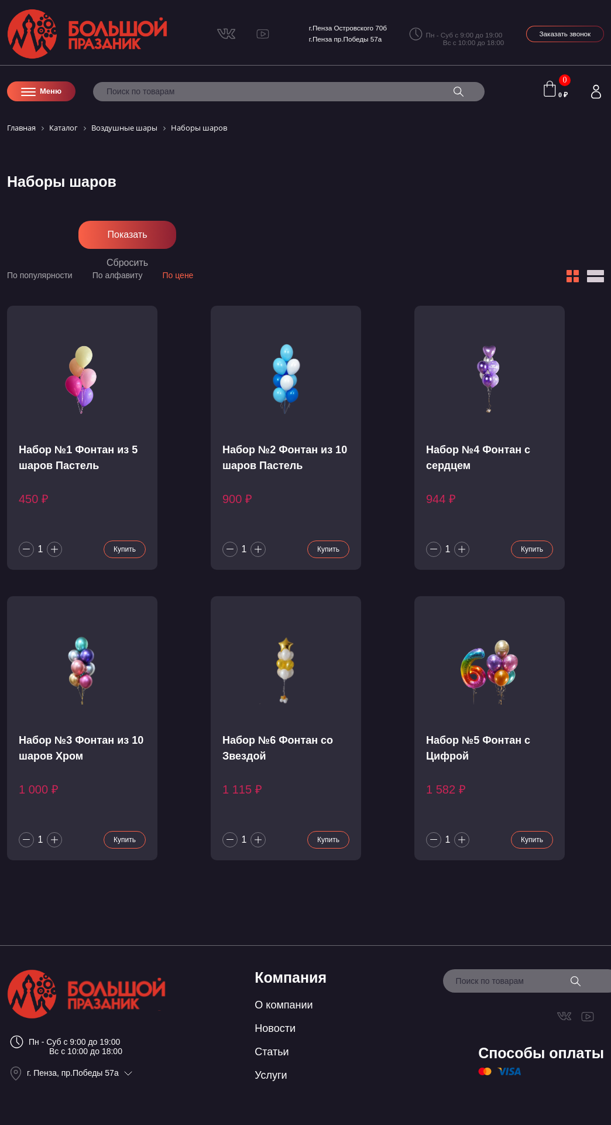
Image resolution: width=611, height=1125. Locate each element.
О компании (284, 1005)
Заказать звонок (565, 33)
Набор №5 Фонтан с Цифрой (478, 748)
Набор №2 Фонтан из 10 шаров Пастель (284, 457)
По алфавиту (117, 275)
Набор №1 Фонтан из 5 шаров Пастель (78, 457)
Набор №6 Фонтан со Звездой (277, 748)
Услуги (271, 1075)
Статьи (272, 1052)
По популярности (40, 275)
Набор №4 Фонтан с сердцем (478, 457)
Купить (125, 549)
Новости (275, 1028)
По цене (178, 275)
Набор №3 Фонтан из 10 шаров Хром (81, 748)
